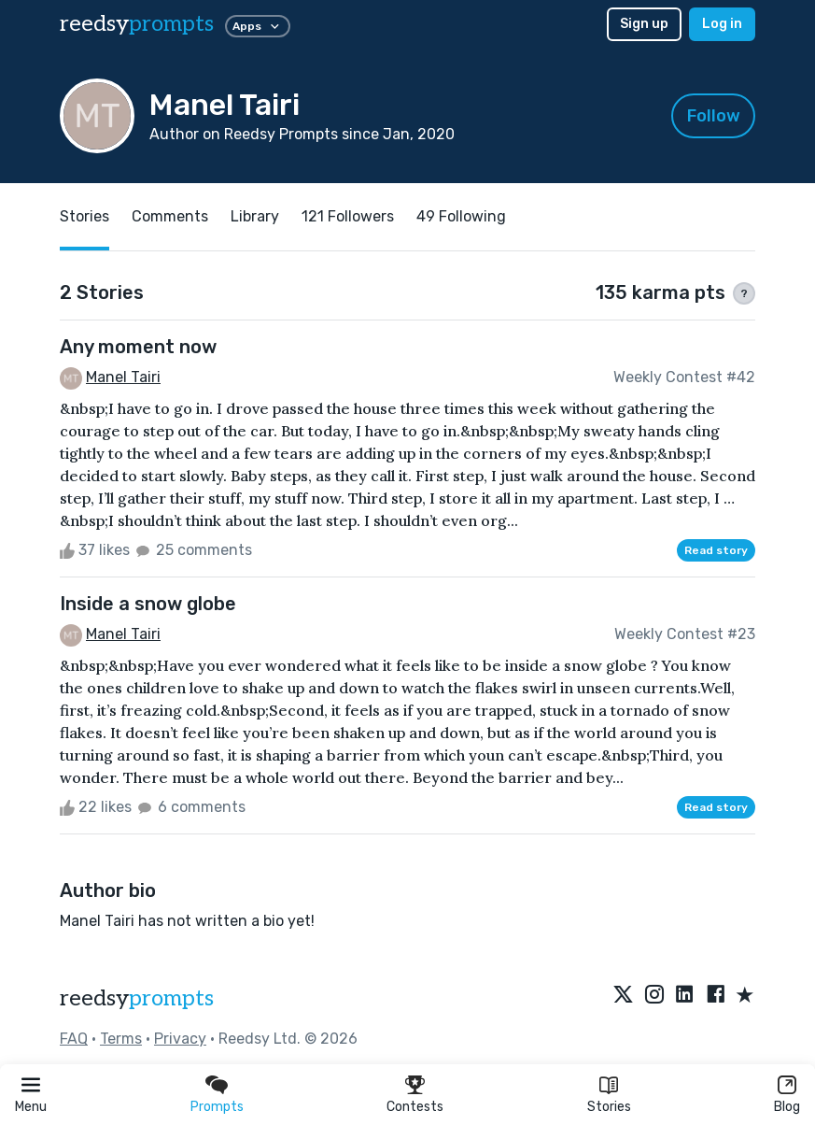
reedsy (137, 998)
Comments (170, 216)
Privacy (180, 1038)
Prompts (217, 1107)
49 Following (461, 216)
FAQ (74, 1038)
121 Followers (348, 216)
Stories (609, 1107)
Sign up (644, 24)
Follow (713, 116)
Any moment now (138, 346)
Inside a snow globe (148, 603)
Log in (722, 24)
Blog (787, 1107)
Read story (716, 550)
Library (255, 216)
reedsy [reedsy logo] (137, 23)
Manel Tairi (123, 377)
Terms (121, 1038)
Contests (414, 1107)
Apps (257, 26)
